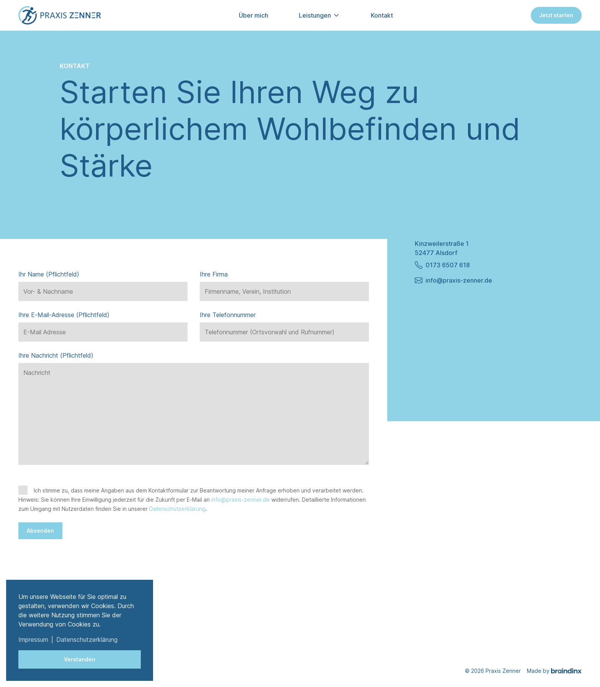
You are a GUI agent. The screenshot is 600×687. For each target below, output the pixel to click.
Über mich (253, 15)
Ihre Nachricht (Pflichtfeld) (55, 355)
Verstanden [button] (79, 659)
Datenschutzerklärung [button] (86, 639)
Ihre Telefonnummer (228, 315)
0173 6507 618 (442, 265)
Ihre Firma (214, 274)
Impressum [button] (33, 639)
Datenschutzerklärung (177, 508)
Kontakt (382, 15)
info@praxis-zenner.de (240, 499)
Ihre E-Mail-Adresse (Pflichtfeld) (63, 315)
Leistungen (315, 15)
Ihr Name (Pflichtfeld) (48, 274)
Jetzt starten (556, 15)
